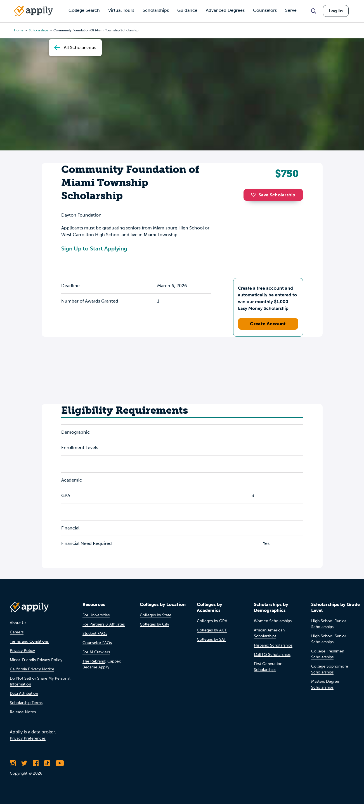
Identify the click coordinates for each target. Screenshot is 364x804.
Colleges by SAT (211, 639)
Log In (336, 10)
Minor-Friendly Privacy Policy (36, 659)
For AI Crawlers (96, 652)
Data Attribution (24, 693)
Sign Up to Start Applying (94, 248)
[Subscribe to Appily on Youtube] (60, 763)
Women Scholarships (273, 621)
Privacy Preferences (28, 738)
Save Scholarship (273, 194)
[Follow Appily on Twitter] (24, 763)
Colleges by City (154, 624)
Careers (16, 632)
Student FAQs (94, 633)
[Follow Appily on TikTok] (47, 763)
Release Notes (23, 712)
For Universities (96, 615)
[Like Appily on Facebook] (36, 763)
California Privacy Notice (32, 669)
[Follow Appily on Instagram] (13, 763)
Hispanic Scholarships (273, 645)
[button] (254, 194)
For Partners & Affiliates (103, 624)
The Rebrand (93, 661)
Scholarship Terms (26, 702)
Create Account (268, 323)
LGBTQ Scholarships (272, 654)
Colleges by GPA (212, 621)
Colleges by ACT (212, 630)
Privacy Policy (22, 650)
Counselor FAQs (97, 642)
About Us (18, 623)
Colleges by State (155, 615)
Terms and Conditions (29, 641)
